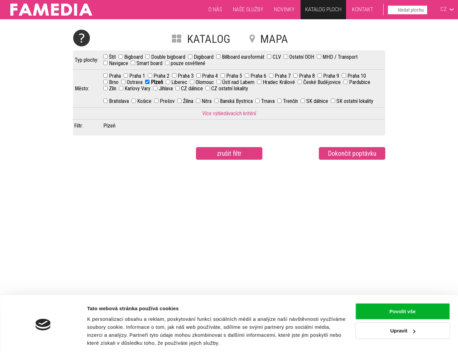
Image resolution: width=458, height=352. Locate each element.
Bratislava (119, 101)
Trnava (268, 101)
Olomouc (205, 82)
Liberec (180, 82)
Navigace (119, 63)
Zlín (113, 88)
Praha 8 (307, 76)
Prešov (168, 101)
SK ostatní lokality (354, 101)
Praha (115, 76)
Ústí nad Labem (239, 82)
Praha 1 (137, 76)
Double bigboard (169, 57)
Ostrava (135, 82)
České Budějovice (322, 82)
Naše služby (248, 9)
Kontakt (362, 9)
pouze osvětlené (188, 63)
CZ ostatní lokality (229, 88)
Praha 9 (331, 76)
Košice (145, 101)
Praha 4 (210, 76)
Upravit (402, 308)
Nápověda (81, 38)
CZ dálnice (192, 88)
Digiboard (204, 57)
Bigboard (134, 57)
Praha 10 (356, 76)
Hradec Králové (279, 82)
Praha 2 (162, 76)
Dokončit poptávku (352, 153)
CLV (277, 57)
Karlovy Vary (138, 88)
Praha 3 (186, 76)
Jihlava (166, 88)
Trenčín (291, 101)
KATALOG (208, 38)
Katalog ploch (323, 10)
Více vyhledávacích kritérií (229, 113)
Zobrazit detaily (105, 339)
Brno (114, 82)
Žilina (189, 101)
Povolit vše (402, 289)
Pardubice (359, 82)
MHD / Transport (340, 57)
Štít (113, 57)
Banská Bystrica (237, 101)
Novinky (284, 9)
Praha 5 (234, 76)
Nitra (207, 101)
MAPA (274, 38)
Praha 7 (283, 76)
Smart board (150, 63)
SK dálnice (317, 101)
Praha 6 (259, 76)
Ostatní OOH (302, 57)
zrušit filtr (229, 153)
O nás (215, 9)
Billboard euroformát (244, 57)
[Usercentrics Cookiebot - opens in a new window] (43, 339)
